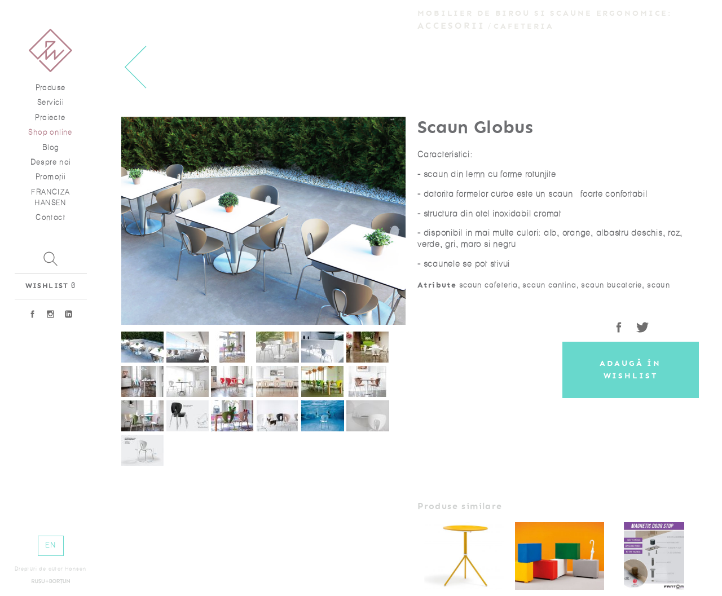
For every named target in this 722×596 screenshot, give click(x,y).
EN (50, 545)
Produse (51, 87)
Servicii (50, 102)
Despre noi (50, 162)
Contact (50, 217)
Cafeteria (524, 26)
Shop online (50, 132)
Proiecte (50, 117)
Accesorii (451, 25)
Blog (50, 147)
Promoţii (50, 177)
